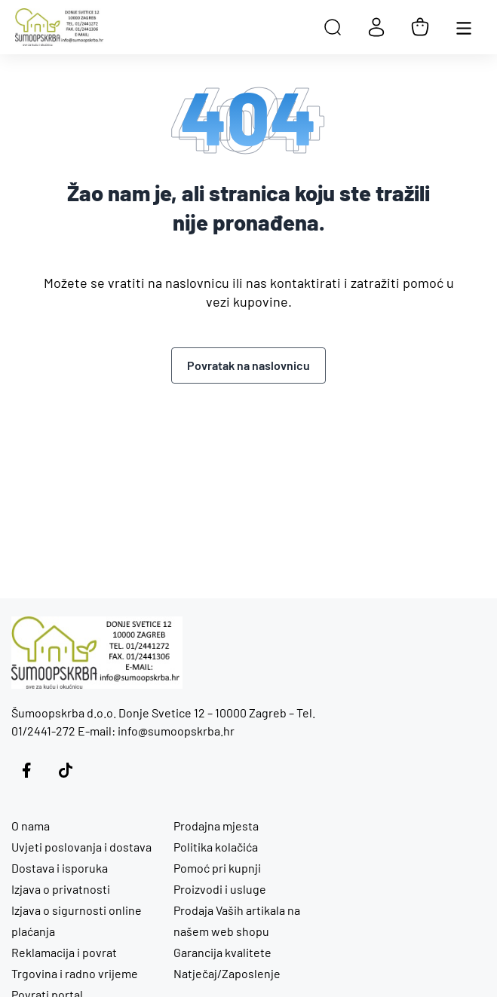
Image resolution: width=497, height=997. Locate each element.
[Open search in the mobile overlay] (332, 27)
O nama (30, 825)
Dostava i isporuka (59, 868)
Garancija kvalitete (222, 952)
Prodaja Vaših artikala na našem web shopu (236, 920)
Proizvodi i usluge (219, 889)
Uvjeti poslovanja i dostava (81, 846)
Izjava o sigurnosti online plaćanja (76, 920)
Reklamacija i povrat (64, 952)
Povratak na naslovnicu (248, 365)
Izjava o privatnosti (60, 889)
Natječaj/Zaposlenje (227, 973)
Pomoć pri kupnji (217, 868)
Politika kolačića (215, 846)
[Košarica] (420, 27)
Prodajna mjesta (216, 825)
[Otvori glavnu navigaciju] (464, 27)
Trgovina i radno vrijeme (74, 973)
